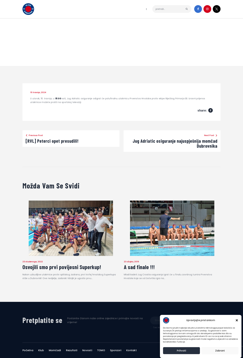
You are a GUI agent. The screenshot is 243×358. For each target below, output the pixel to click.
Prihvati (181, 350)
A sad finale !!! (139, 267)
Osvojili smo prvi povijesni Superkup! (61, 267)
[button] (236, 320)
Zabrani (220, 350)
